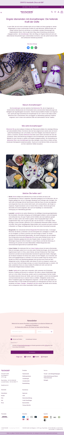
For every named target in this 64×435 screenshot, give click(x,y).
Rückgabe (46, 380)
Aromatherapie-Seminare (31, 339)
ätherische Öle (28, 134)
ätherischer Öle (38, 108)
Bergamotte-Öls (34, 230)
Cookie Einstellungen (27, 400)
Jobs (2, 400)
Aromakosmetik (25, 381)
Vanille (15, 270)
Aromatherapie (25, 34)
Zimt (37, 283)
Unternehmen (4, 393)
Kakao (18, 283)
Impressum (24, 393)
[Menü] (2, 12)
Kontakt (3, 395)
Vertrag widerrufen (26, 405)
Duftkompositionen (26, 376)
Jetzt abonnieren (32, 352)
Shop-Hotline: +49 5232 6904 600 (8, 380)
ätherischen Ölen (11, 140)
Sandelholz (30, 283)
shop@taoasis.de (4, 385)
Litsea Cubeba (35, 248)
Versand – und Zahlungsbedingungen (52, 373)
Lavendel (17, 213)
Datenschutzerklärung (27, 398)
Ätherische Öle (10, 129)
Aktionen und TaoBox (17, 339)
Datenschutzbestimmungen (24, 345)
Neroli (14, 196)
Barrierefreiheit (25, 402)
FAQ (2, 398)
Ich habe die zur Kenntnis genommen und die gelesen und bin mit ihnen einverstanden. (32, 346)
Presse (2, 402)
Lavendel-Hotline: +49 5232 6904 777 (9, 381)
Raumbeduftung (25, 383)
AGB (23, 395)
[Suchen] (52, 12)
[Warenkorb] (61, 12)
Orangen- (23, 283)
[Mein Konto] (58, 12)
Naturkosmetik (25, 373)
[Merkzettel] (55, 12)
